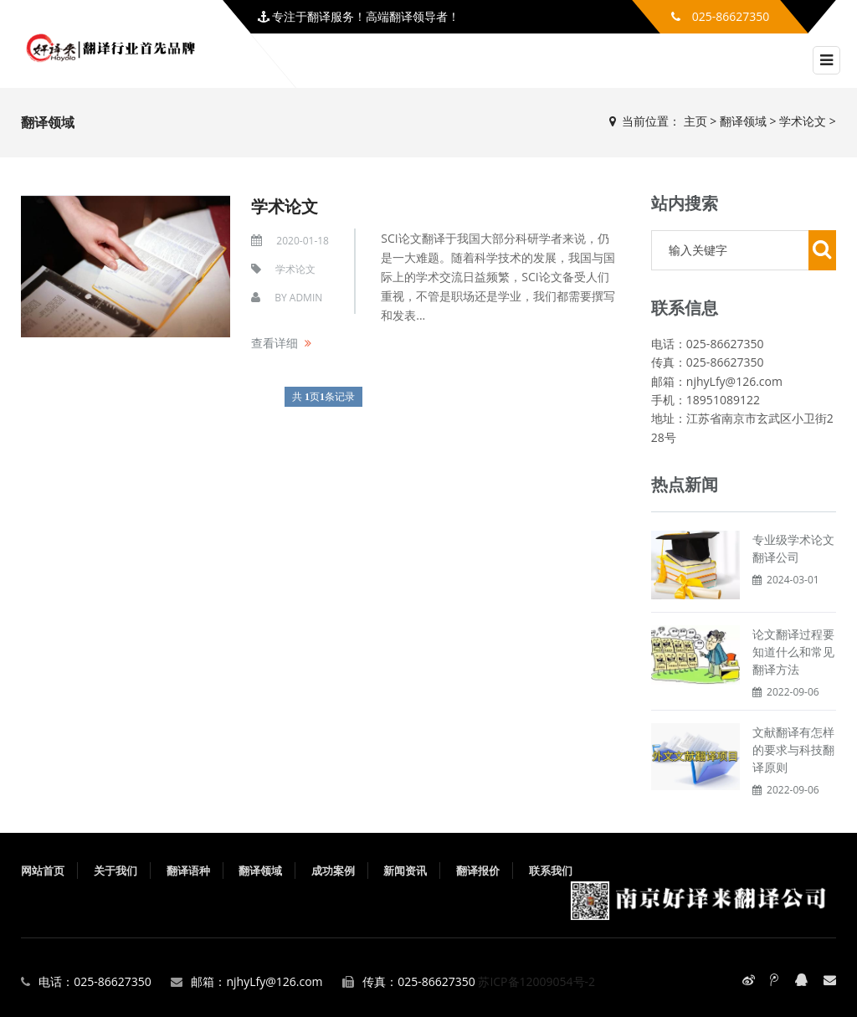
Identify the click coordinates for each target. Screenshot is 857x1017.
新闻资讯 (405, 870)
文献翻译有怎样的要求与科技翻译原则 (793, 749)
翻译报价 (478, 870)
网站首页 (42, 870)
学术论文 (802, 121)
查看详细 (274, 343)
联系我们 (550, 870)
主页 (695, 121)
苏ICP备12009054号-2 (536, 981)
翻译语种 (188, 870)
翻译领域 (743, 121)
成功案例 (333, 870)
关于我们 (115, 870)
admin (306, 297)
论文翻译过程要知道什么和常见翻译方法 (793, 651)
